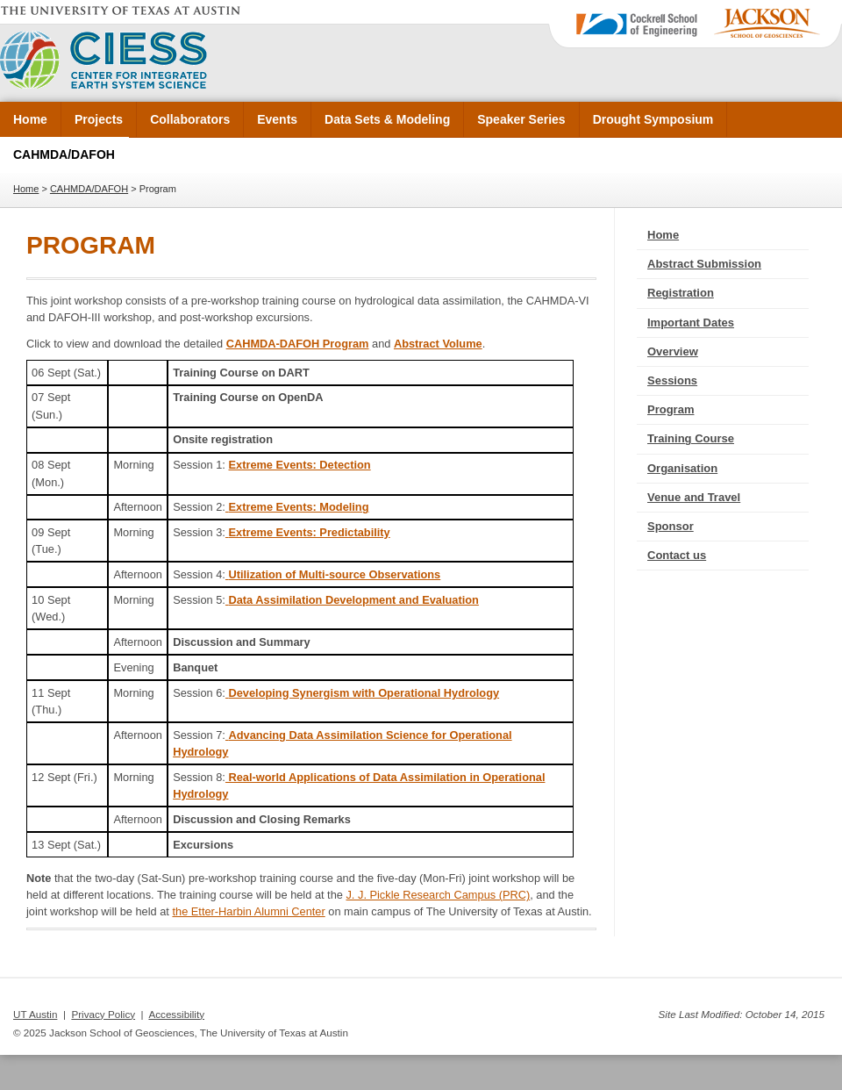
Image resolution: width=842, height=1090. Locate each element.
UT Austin (35, 1014)
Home (30, 119)
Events (277, 119)
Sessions (672, 380)
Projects (99, 119)
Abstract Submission (704, 263)
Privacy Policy (103, 1014)
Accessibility (176, 1014)
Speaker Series (521, 119)
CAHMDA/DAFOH (64, 154)
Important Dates (690, 322)
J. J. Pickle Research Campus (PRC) (438, 894)
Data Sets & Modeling (387, 119)
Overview (672, 351)
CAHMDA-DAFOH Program (297, 343)
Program (670, 409)
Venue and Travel (693, 497)
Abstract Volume (438, 343)
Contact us (676, 555)
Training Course (690, 438)
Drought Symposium (653, 119)
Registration (680, 292)
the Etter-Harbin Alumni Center (248, 911)
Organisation (682, 468)
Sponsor (670, 526)
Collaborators (190, 119)
